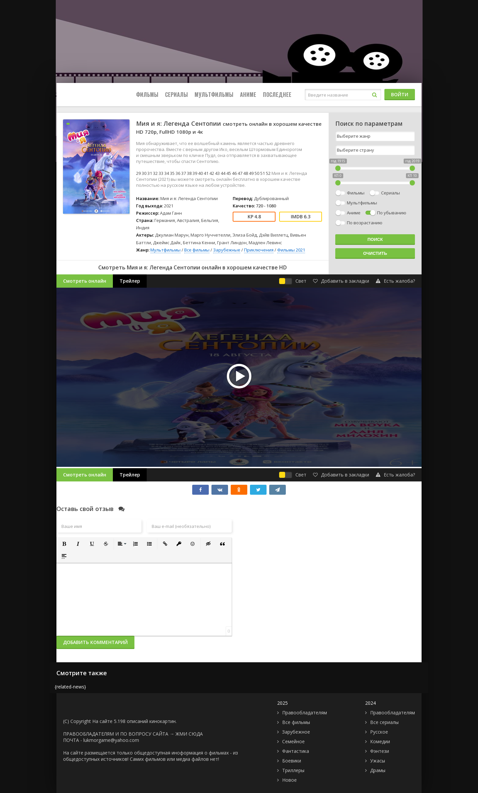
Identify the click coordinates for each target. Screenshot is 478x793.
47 (240, 173)
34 (166, 173)
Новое (289, 780)
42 (211, 173)
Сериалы (176, 95)
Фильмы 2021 (291, 250)
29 (138, 173)
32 (155, 173)
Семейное (293, 741)
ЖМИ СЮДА (189, 734)
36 (178, 173)
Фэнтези (379, 751)
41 (206, 173)
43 (217, 173)
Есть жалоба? (395, 281)
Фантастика (295, 751)
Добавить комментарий (95, 642)
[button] (64, 544)
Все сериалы (384, 722)
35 (172, 173)
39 (195, 173)
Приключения (259, 250)
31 (149, 173)
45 (228, 173)
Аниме (248, 95)
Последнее (277, 95)
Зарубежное (296, 732)
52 (268, 173)
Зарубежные (226, 250)
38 (189, 173)
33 (161, 173)
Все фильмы (196, 250)
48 (245, 173)
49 (251, 173)
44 (223, 173)
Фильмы (147, 95)
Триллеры (293, 770)
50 (257, 173)
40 (200, 173)
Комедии (380, 741)
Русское (379, 732)
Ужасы (377, 760)
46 (234, 173)
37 (183, 173)
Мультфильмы (214, 95)
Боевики (291, 760)
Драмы (377, 770)
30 (144, 173)
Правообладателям (304, 712)
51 (262, 173)
